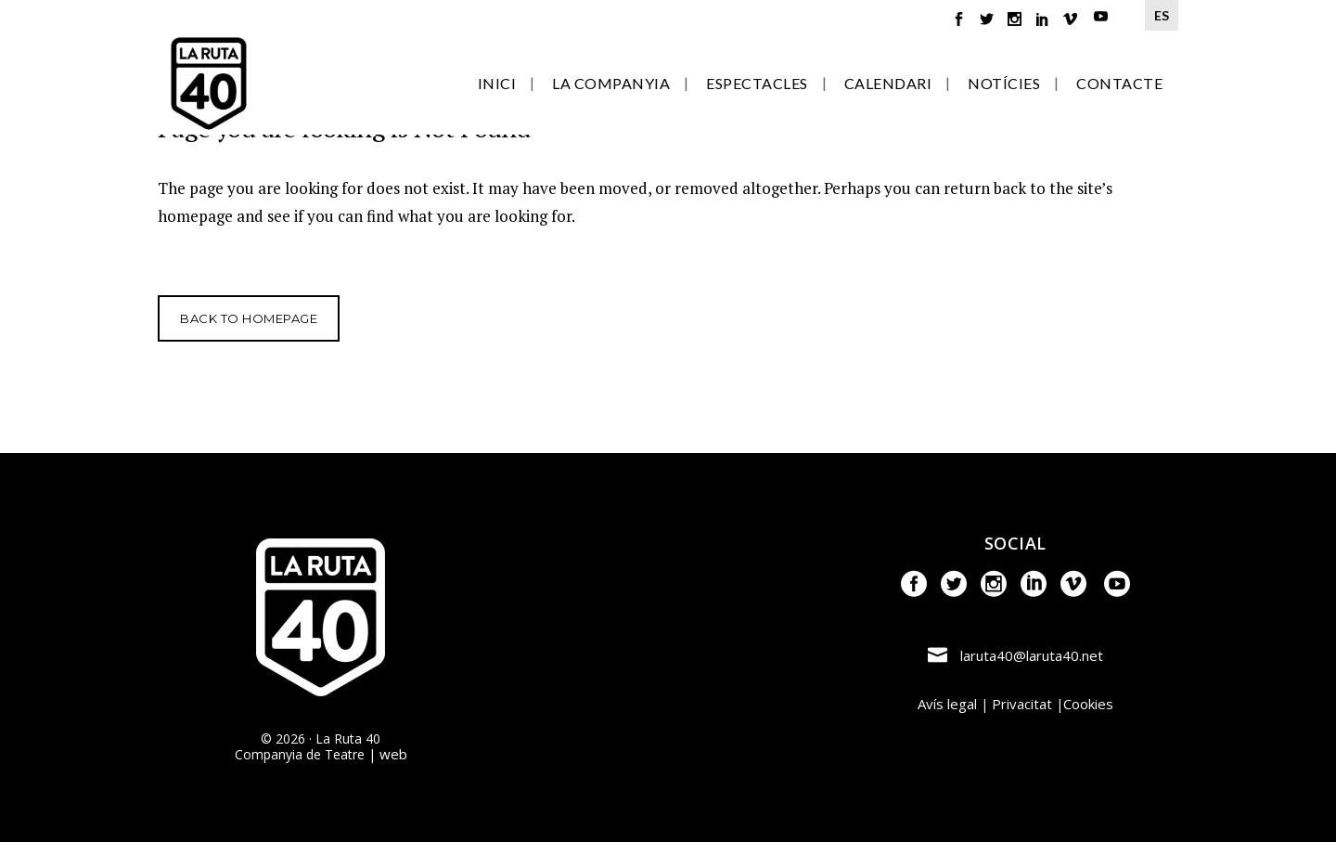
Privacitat (1022, 703)
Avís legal (947, 703)
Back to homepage (248, 318)
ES (1161, 15)
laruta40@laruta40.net (1031, 655)
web (393, 754)
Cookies (1088, 703)
